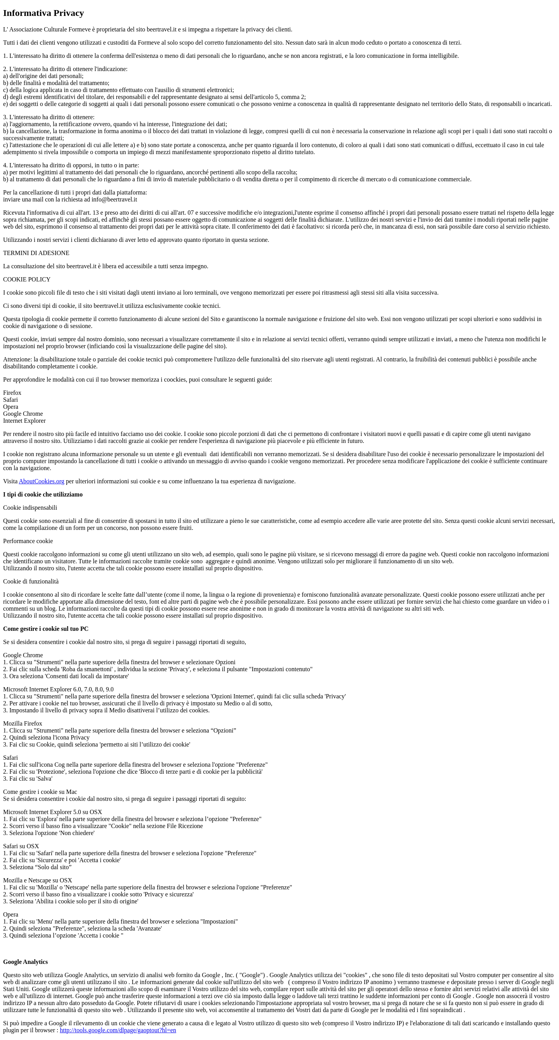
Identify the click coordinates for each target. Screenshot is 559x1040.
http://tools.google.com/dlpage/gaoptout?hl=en (118, 1030)
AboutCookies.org (41, 481)
